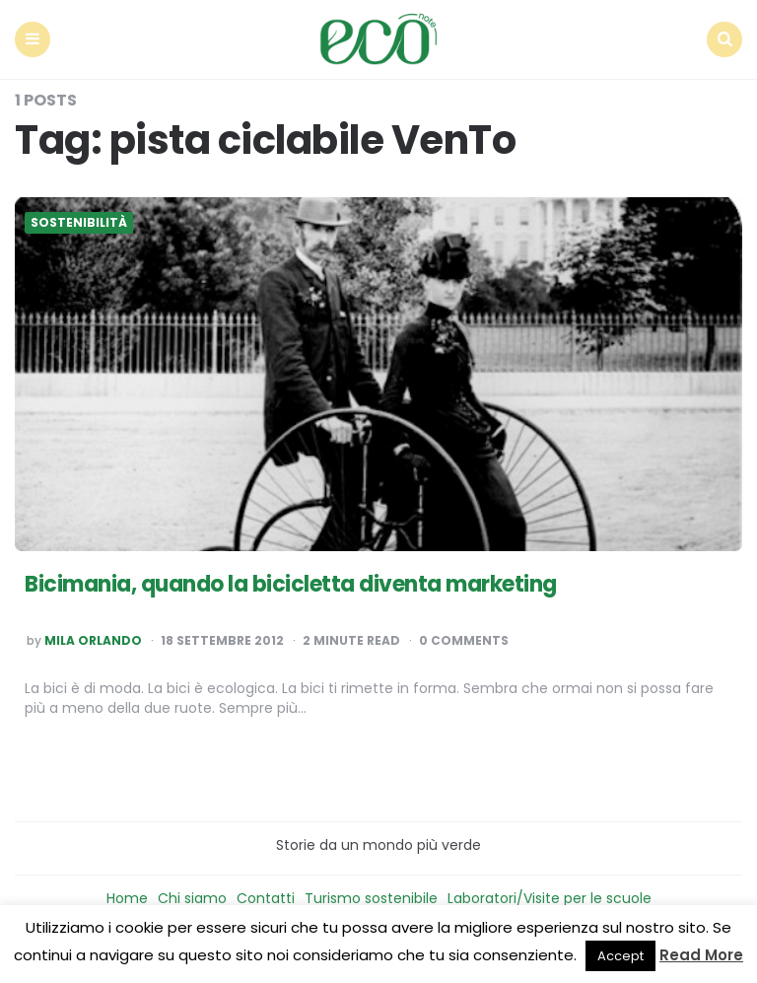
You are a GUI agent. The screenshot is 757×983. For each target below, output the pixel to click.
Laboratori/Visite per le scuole (549, 898)
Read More (701, 955)
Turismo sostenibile (371, 898)
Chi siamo (192, 898)
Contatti (266, 898)
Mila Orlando (93, 641)
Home (127, 898)
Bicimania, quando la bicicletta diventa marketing (291, 584)
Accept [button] (620, 956)
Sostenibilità (79, 223)
